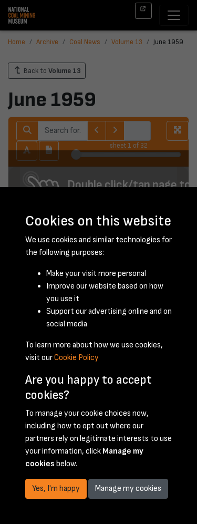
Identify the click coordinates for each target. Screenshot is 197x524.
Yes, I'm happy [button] (56, 489)
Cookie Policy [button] (76, 358)
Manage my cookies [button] (128, 489)
